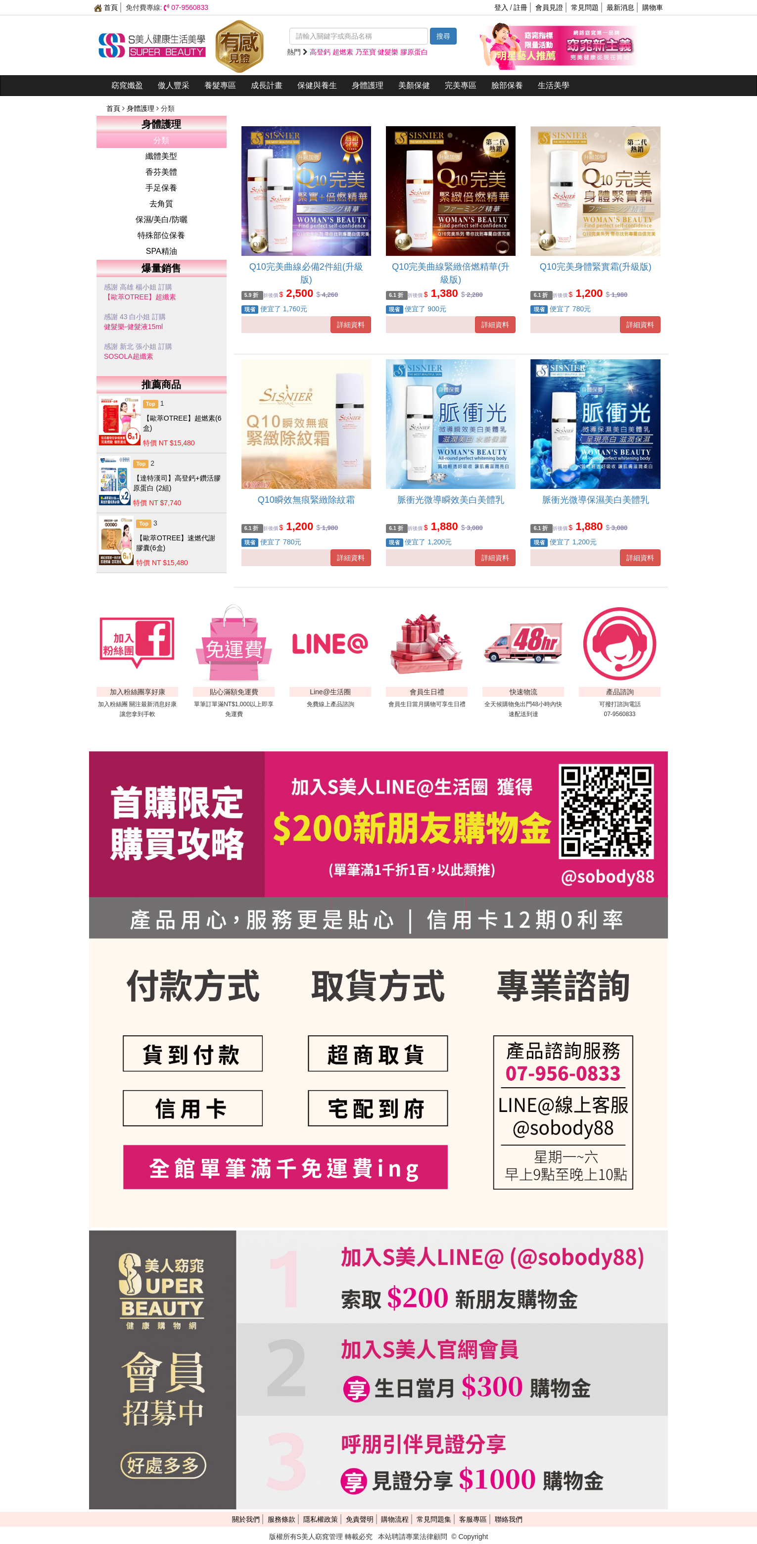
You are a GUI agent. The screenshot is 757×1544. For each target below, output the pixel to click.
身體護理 (367, 85)
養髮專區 (220, 85)
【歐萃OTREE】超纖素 (140, 297)
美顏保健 (414, 85)
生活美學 (553, 85)
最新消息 (620, 7)
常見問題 (585, 7)
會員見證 (549, 7)
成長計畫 (267, 85)
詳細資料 (351, 325)
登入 (501, 7)
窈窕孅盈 (127, 85)
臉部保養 (507, 85)
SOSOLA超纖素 (128, 356)
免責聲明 (360, 1519)
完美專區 (460, 85)
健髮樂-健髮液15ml (133, 327)
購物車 (652, 7)
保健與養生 (317, 85)
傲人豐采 (173, 85)
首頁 (106, 7)
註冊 (520, 7)
